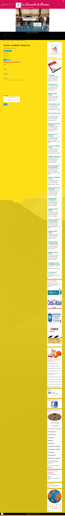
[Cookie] (2, 514)
